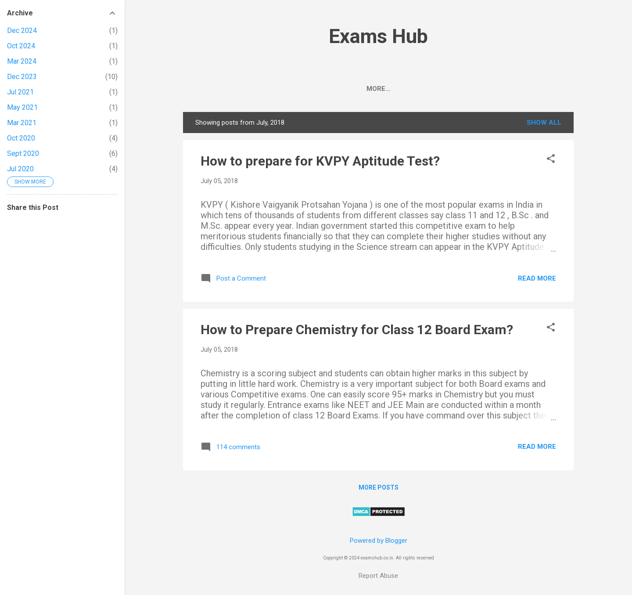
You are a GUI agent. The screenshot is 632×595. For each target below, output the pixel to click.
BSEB (348, 89)
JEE (285, 89)
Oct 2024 (21, 46)
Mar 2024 (21, 61)
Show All (544, 124)
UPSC (315, 89)
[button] (551, 161)
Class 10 (437, 89)
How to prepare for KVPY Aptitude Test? (320, 162)
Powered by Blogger (378, 541)
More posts (379, 489)
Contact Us (523, 89)
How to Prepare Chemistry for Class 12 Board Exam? (357, 331)
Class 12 (389, 89)
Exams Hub (378, 36)
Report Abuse (378, 576)
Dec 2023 (22, 76)
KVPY (477, 89)
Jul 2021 (20, 92)
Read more (537, 280)
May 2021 (22, 107)
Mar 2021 (21, 123)
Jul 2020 (20, 169)
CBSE (221, 89)
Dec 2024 (22, 30)
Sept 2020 (23, 153)
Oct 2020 (21, 138)
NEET (254, 89)
